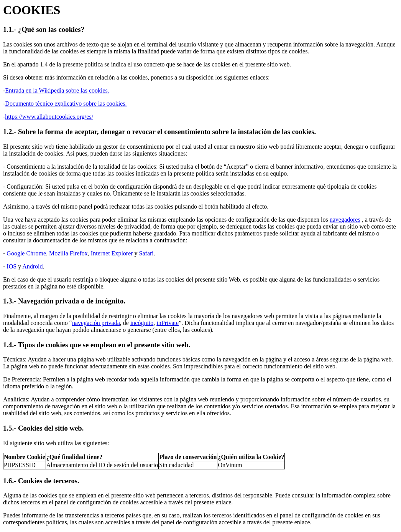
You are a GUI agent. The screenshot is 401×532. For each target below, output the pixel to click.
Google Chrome (26, 253)
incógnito (141, 323)
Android (32, 266)
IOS (11, 266)
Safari (146, 253)
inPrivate (167, 323)
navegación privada (96, 323)
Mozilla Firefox (68, 253)
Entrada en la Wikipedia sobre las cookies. (57, 90)
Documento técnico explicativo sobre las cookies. (66, 103)
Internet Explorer (112, 253)
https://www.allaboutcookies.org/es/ (49, 116)
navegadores (345, 219)
